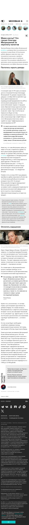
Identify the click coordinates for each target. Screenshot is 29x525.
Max (24, 406)
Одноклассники (11, 406)
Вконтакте (6, 406)
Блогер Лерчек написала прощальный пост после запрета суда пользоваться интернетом (16, 376)
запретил (22, 215)
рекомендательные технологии (8, 491)
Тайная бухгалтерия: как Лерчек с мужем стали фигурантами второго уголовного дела (17, 370)
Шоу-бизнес (15, 35)
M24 (9, 401)
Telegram (2, 406)
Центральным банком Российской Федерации (12, 496)
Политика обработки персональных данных (11, 487)
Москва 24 (14, 21)
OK (8, 522)
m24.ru (4, 427)
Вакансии (4, 416)
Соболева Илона (11, 387)
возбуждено (21, 212)
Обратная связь (14, 416)
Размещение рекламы (16, 418)
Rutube (15, 406)
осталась (3, 156)
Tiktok (19, 406)
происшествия (10, 391)
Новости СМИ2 (4, 396)
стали (10, 203)
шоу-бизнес (4, 391)
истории (17, 391)
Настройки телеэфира (6, 423)
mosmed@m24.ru (13, 476)
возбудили (4, 50)
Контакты (4, 418)
